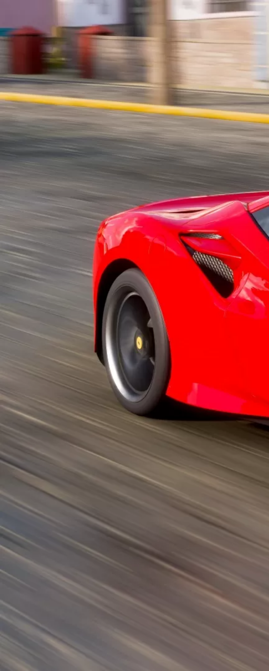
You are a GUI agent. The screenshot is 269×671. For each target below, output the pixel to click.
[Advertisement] (100, 80)
